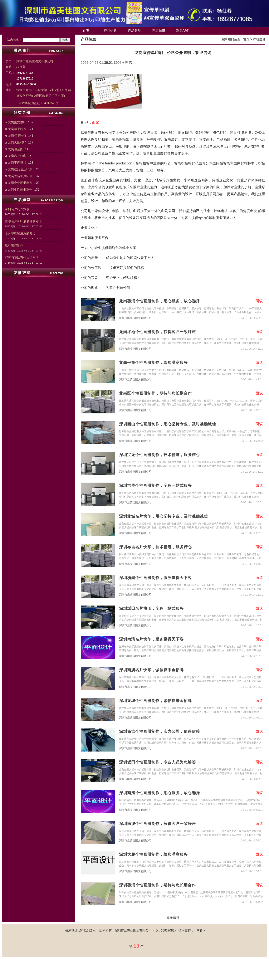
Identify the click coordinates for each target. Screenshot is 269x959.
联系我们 (182, 30)
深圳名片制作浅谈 (17, 209)
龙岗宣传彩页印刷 (20, 176)
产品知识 (158, 30)
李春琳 (201, 930)
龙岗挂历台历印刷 (20, 169)
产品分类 (134, 30)
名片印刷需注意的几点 (20, 233)
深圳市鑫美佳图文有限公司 (135, 318)
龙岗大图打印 (17, 142)
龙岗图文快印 (17, 122)
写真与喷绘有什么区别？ (22, 257)
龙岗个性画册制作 (20, 189)
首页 (86, 30)
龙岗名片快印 (17, 156)
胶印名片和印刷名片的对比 (23, 221)
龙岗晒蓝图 (15, 149)
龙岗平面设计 (17, 162)
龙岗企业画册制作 (20, 182)
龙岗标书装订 (17, 135)
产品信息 (110, 30)
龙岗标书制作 (17, 129)
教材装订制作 (14, 245)
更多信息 (173, 917)
